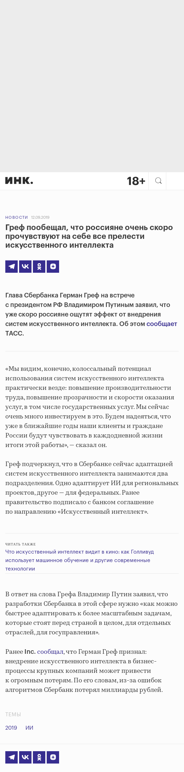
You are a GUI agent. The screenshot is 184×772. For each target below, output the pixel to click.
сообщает (161, 324)
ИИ (29, 728)
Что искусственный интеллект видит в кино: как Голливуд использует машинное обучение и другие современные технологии (79, 560)
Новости (16, 217)
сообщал (50, 652)
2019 (11, 728)
